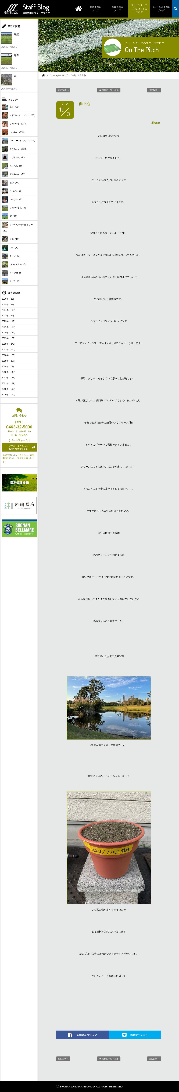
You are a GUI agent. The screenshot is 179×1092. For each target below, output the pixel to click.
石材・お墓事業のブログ (161, 8)
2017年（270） (9, 349)
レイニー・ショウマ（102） (19, 141)
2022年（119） (9, 321)
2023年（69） (8, 315)
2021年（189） (9, 327)
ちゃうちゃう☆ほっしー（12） (17, 227)
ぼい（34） (11, 183)
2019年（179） (9, 338)
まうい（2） (11, 256)
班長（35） (11, 107)
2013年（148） (9, 372)
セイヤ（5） (11, 281)
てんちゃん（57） (14, 174)
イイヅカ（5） (12, 273)
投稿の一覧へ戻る (110, 90)
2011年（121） (9, 383)
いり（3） (10, 248)
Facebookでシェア (86, 1034)
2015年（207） (9, 361)
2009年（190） (9, 394)
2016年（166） (9, 355)
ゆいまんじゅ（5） (15, 264)
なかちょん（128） (15, 149)
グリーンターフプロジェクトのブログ (139, 9)
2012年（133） (9, 377)
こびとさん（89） (14, 157)
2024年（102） (9, 310)
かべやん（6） (12, 191)
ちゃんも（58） (13, 166)
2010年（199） (9, 389)
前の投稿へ (63, 90)
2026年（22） (8, 299)
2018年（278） (9, 344)
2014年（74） (8, 366)
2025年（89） (8, 304)
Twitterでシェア (139, 1034)
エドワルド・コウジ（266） (19, 115)
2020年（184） (9, 332)
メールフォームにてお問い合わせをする (18, 447)
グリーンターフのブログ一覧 (62, 75)
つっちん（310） (14, 132)
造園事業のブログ (95, 8)
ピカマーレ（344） (15, 124)
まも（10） (11, 239)
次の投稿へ (154, 90)
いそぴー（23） (13, 199)
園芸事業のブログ (117, 8)
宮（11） (10, 216)
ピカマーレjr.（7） (14, 208)
